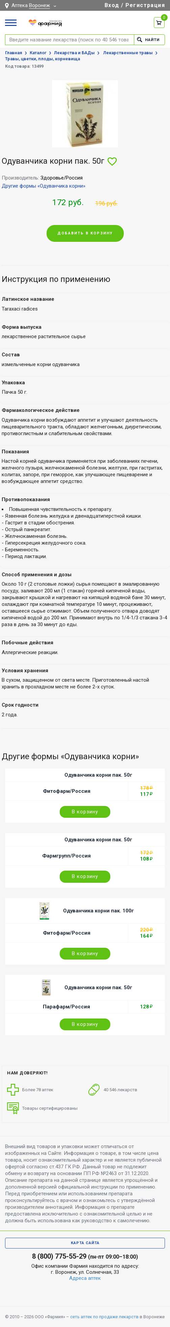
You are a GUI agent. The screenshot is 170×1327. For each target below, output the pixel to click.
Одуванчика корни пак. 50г (98, 775)
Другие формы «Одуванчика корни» (43, 186)
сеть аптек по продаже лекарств (104, 1316)
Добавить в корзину (85, 233)
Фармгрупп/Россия (66, 856)
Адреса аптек (85, 1278)
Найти (148, 39)
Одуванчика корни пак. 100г (98, 911)
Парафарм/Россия (66, 1007)
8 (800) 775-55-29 (59, 1256)
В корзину (85, 812)
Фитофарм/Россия (66, 791)
